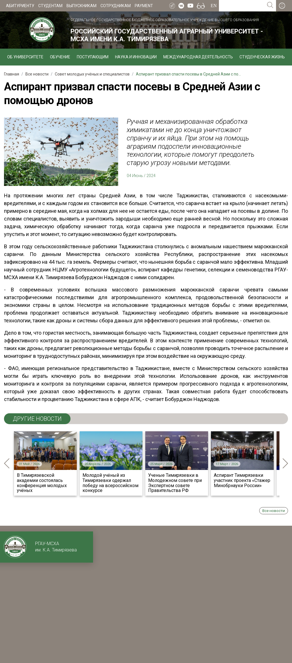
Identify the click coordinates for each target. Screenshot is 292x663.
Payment (144, 5)
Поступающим (92, 57)
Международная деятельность (198, 57)
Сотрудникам (115, 5)
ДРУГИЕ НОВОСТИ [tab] (37, 418)
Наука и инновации (136, 57)
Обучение (60, 57)
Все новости (273, 510)
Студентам (50, 5)
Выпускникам (81, 5)
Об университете (25, 57)
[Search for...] (241, 5)
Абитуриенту (20, 5)
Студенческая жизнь (262, 57)
